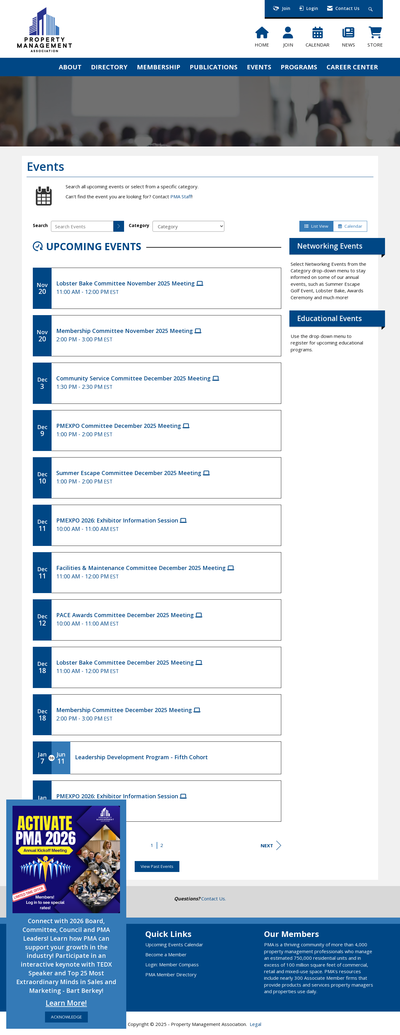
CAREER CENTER (352, 66)
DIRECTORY (109, 66)
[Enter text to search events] (82, 226)
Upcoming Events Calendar (174, 944)
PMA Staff (181, 196)
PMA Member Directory (171, 974)
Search (40, 225)
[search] (118, 226)
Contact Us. (213, 898)
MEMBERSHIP (158, 66)
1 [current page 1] (152, 845)
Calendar (350, 226)
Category (139, 225)
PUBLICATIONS (214, 66)
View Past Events (157, 866)
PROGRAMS (299, 66)
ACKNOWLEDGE (66, 1017)
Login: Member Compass (172, 964)
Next (271, 845)
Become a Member (166, 954)
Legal (255, 1024)
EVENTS (259, 66)
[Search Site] (371, 8)
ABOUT (70, 66)
